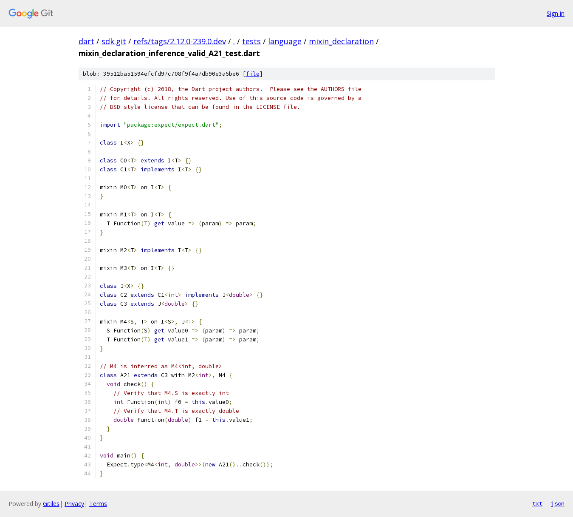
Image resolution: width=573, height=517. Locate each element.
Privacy (74, 504)
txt (537, 503)
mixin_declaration (341, 41)
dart (86, 41)
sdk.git (114, 41)
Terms (98, 504)
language (285, 41)
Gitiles (51, 504)
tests (251, 41)
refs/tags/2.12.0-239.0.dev (179, 41)
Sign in (556, 13)
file (253, 73)
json (558, 503)
